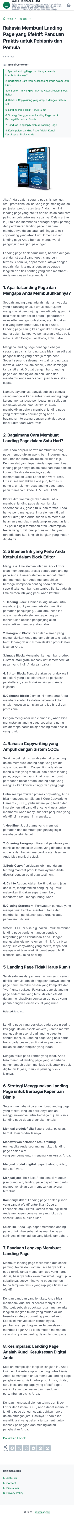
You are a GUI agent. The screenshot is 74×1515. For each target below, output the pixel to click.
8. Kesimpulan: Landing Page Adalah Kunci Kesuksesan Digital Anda (30, 132)
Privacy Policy (13, 1493)
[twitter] (19, 1448)
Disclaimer (11, 1488)
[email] (47, 1448)
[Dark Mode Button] (69, 5)
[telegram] (33, 1448)
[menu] (6, 5)
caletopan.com (42, 1512)
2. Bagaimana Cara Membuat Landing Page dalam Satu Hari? (37, 82)
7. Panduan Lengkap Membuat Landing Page (31, 125)
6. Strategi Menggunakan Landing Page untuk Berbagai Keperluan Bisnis (31, 117)
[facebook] (12, 1448)
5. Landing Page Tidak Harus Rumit (25, 109)
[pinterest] (40, 1448)
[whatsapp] (26, 1448)
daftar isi (10, 1478)
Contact (9, 1483)
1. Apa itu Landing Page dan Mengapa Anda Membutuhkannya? (30, 73)
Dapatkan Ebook (14, 1438)
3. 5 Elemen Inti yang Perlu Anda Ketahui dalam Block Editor (36, 92)
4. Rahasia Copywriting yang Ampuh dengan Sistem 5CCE (35, 102)
